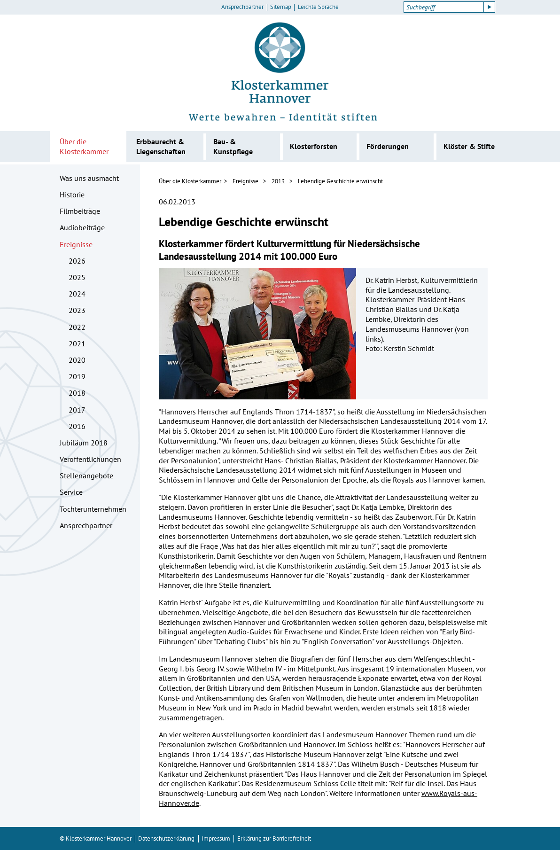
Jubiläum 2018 (84, 442)
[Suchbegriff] (444, 7)
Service (71, 492)
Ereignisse (76, 244)
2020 (77, 360)
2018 (77, 393)
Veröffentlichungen (90, 459)
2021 (77, 343)
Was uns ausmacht (89, 178)
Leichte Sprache (318, 7)
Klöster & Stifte (469, 146)
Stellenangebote (86, 475)
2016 (77, 426)
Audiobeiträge (82, 227)
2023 (77, 310)
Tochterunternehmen (93, 509)
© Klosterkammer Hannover (96, 838)
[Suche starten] (489, 7)
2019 (77, 376)
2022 (77, 327)
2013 (278, 181)
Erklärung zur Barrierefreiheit (274, 838)
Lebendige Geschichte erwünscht (340, 181)
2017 (77, 409)
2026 (77, 260)
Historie (72, 194)
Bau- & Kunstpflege (233, 146)
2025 (77, 277)
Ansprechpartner (242, 7)
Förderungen (387, 146)
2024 (77, 293)
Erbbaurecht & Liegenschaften (161, 146)
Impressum (216, 838)
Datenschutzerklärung (166, 838)
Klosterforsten (313, 146)
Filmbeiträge (80, 211)
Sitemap (280, 7)
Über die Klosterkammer (84, 146)
